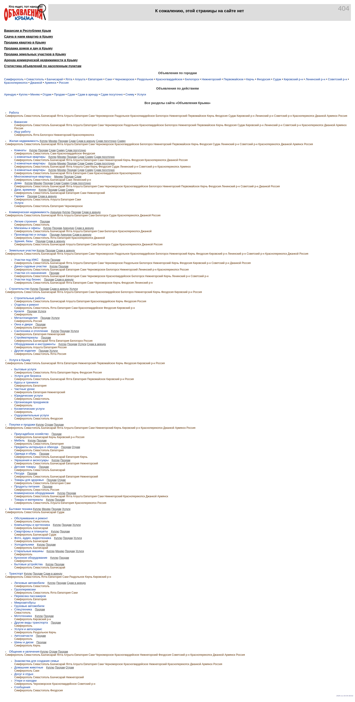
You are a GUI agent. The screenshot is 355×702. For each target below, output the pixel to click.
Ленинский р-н (315, 79)
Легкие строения (25, 221)
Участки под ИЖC (26, 259)
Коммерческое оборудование (34, 493)
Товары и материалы (28, 499)
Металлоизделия (26, 317)
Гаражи (19, 196)
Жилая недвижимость (24, 141)
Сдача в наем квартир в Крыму (28, 36)
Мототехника (23, 616)
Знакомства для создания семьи (36, 661)
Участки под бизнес (27, 279)
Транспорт (16, 573)
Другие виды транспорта (31, 622)
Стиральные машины (28, 551)
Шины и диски (23, 642)
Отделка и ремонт (26, 304)
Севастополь (35, 79)
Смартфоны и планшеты (31, 531)
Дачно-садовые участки (30, 266)
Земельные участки (22, 250)
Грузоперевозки (25, 589)
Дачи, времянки (25, 189)
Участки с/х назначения (30, 273)
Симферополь (14, 79)
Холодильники (24, 544)
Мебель (19, 440)
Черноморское (125, 79)
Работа (14, 112)
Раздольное (145, 79)
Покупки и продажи (22, 424)
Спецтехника (23, 609)
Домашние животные (28, 667)
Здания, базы (23, 241)
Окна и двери (23, 324)
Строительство (19, 288)
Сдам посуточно (112, 94)
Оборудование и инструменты (35, 344)
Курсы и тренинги (26, 382)
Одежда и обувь (25, 453)
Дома (18, 183)
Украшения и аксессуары (31, 460)
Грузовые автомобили (29, 606)
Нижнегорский (211, 79)
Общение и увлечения (24, 651)
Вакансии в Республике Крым (27, 30)
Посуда (19, 473)
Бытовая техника (20, 509)
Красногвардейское (169, 79)
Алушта (80, 79)
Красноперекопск (16, 82)
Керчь (250, 79)
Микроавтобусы (25, 602)
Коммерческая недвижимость (29, 212)
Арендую (10, 94)
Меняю (35, 94)
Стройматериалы (26, 337)
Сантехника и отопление (31, 331)
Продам (59, 94)
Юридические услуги (28, 395)
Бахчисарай (55, 79)
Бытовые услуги (25, 369)
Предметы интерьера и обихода (36, 447)
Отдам (47, 94)
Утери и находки (25, 680)
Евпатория (95, 79)
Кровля (19, 311)
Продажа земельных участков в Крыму (35, 54)
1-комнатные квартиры (29, 156)
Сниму (130, 94)
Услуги (141, 94)
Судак (277, 79)
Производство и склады (30, 234)
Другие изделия (25, 350)
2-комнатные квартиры (29, 163)
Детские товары (25, 466)
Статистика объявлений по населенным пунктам (42, 66)
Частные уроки (24, 389)
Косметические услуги (29, 408)
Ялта (68, 79)
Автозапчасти (23, 635)
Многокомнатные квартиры (32, 176)
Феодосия (263, 79)
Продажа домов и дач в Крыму (28, 48)
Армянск (50, 82)
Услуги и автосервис (28, 629)
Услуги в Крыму (19, 360)
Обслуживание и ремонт (31, 518)
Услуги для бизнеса (27, 376)
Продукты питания (26, 486)
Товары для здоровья (29, 480)
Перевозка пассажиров (30, 596)
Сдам (71, 94)
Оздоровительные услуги (31, 415)
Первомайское (234, 79)
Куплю (23, 94)
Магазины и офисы (27, 228)
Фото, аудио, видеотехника (32, 538)
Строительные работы (29, 298)
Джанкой (36, 82)
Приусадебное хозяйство (31, 434)
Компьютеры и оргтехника (32, 524)
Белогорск (192, 79)
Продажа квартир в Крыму (25, 42)
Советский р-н (337, 79)
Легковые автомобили (29, 583)
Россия (64, 82)
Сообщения (22, 687)
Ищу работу (22, 131)
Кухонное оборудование (30, 557)
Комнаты (20, 150)
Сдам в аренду (87, 94)
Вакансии (20, 122)
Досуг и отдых (23, 674)
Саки (108, 79)
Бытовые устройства (28, 564)
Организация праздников (31, 402)
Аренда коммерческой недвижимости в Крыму (41, 60)
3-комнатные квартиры (29, 170)
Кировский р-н (293, 79)
